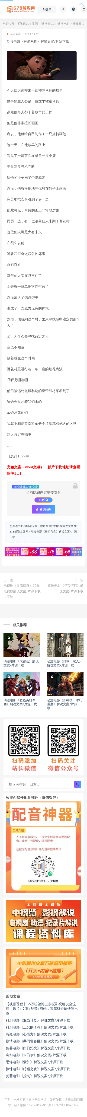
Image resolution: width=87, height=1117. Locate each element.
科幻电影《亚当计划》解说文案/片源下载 (38, 1020)
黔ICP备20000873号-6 (63, 1105)
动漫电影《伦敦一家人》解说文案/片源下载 (64, 663)
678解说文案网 (27, 24)
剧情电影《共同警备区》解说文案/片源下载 (40, 1041)
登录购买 (43, 509)
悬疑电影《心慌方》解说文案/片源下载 (36, 1034)
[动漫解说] (48, 24)
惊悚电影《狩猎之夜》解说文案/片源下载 (38, 1069)
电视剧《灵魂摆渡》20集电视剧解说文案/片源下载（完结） (22, 591)
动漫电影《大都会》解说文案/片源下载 (21, 663)
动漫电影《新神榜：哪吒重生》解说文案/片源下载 (64, 704)
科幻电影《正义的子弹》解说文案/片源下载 (40, 1027)
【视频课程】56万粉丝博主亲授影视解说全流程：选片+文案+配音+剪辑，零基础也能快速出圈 (42, 1008)
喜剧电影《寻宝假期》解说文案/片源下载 (66, 588)
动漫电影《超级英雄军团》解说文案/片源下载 (20, 702)
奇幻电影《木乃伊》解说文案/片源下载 (36, 1055)
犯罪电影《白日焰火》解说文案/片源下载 (38, 1048)
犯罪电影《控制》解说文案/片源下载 (34, 1076)
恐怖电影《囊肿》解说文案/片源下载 (34, 1062)
